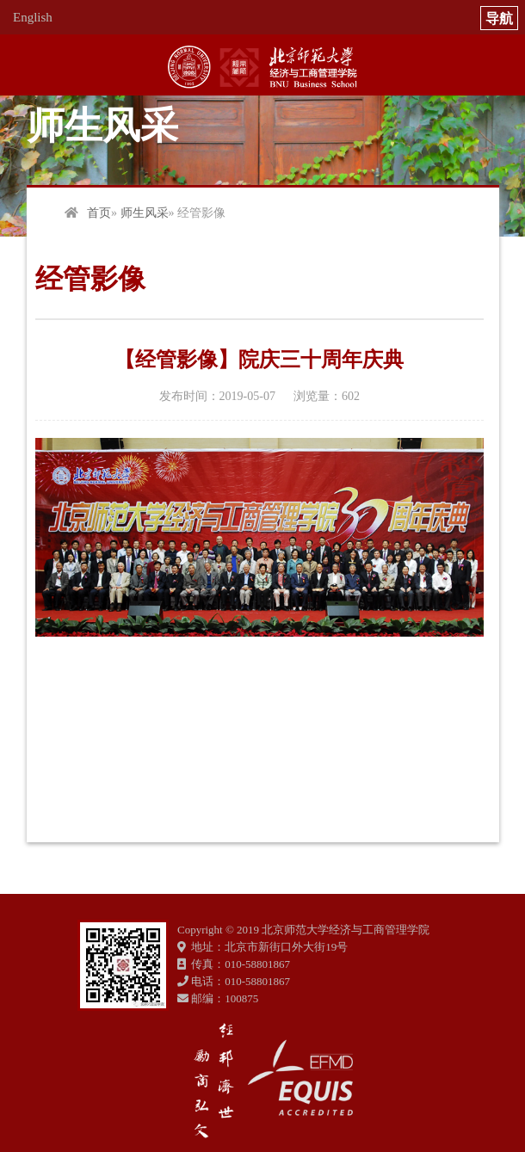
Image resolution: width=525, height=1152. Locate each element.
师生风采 (144, 212)
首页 (99, 212)
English (32, 17)
